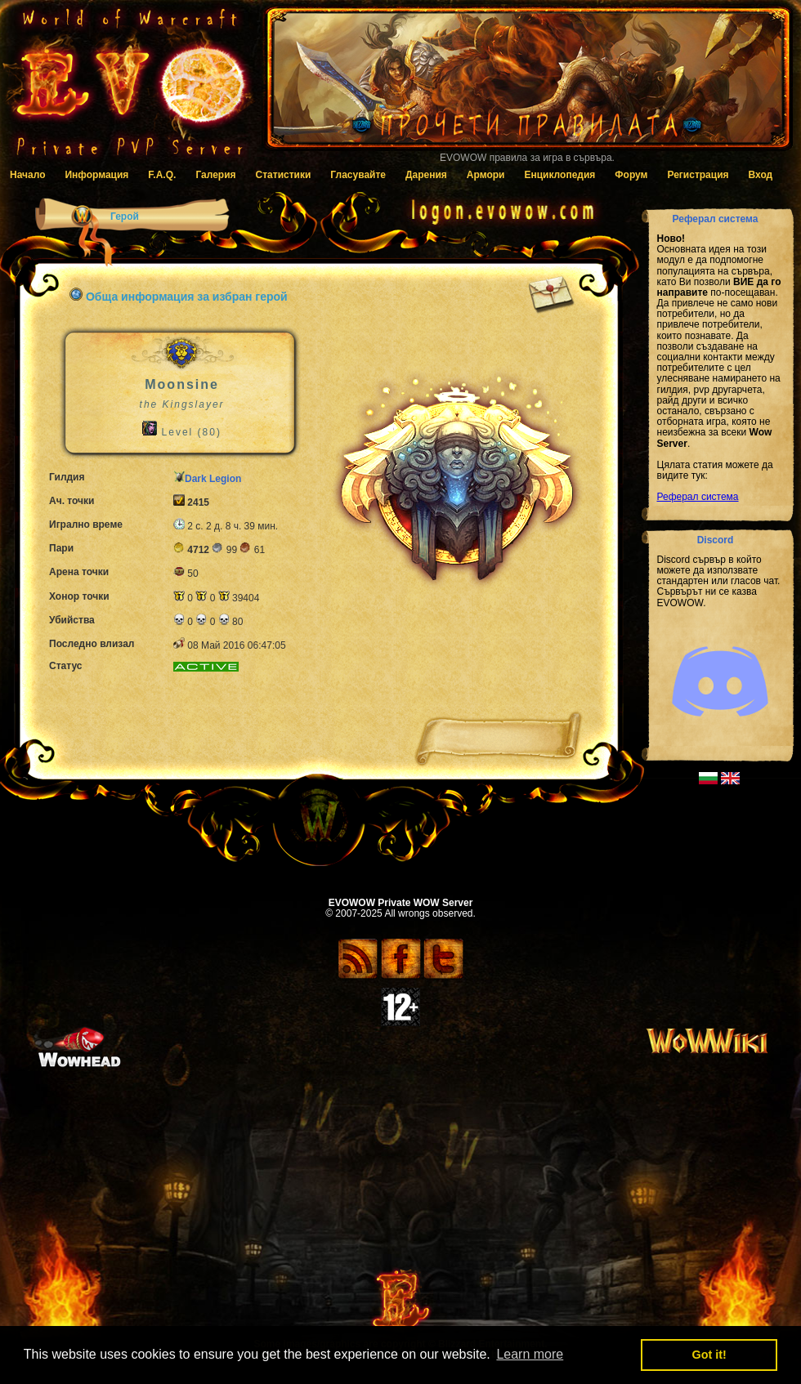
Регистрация (697, 175)
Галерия (215, 175)
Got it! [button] (709, 1354)
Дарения (426, 175)
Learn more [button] (529, 1354)
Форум (631, 175)
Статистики (283, 175)
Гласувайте (358, 175)
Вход (761, 175)
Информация (96, 175)
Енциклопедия (559, 175)
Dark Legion (213, 478)
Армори (486, 175)
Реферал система (698, 496)
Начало (27, 175)
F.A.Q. (162, 175)
